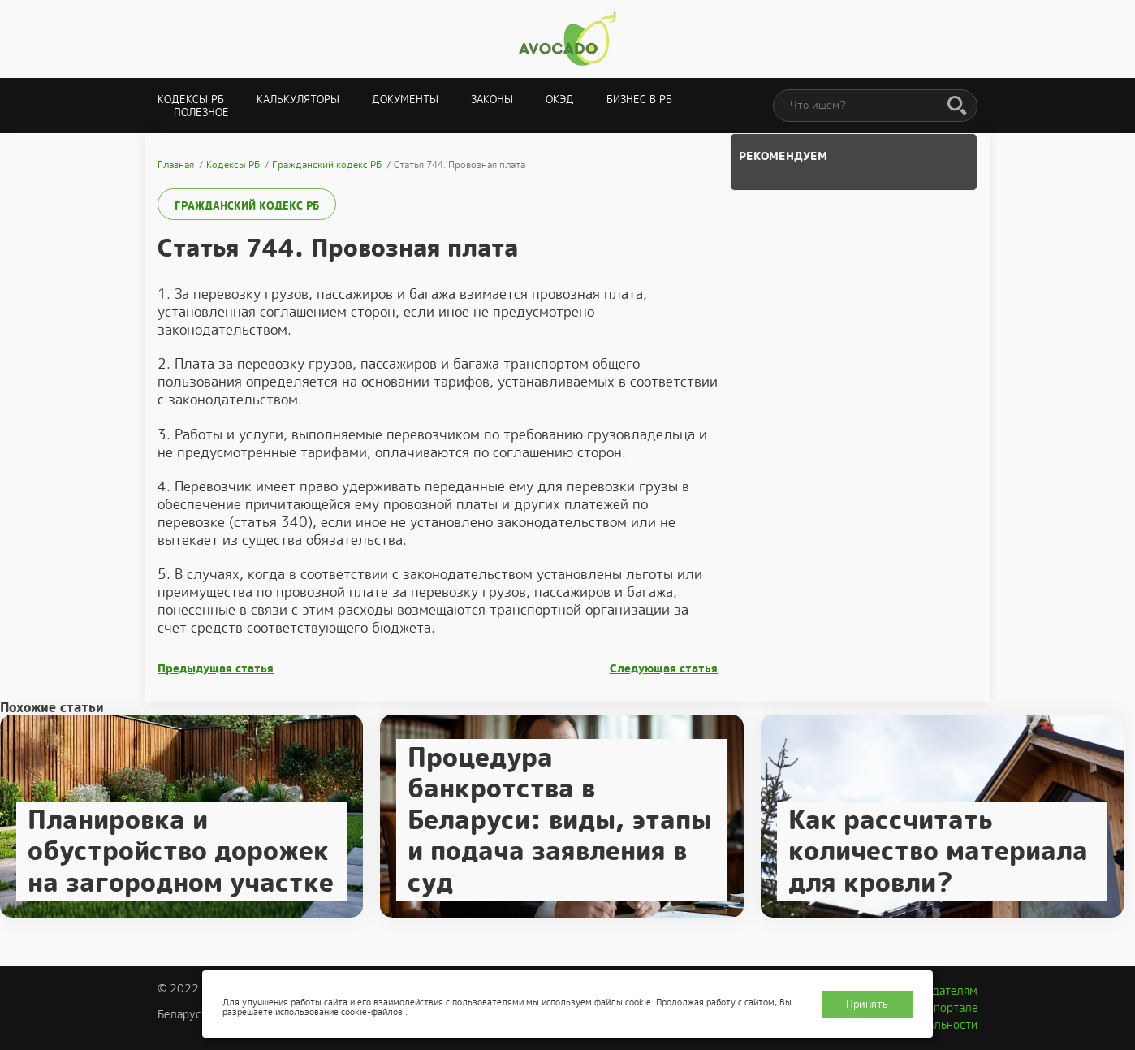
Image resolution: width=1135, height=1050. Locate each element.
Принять (867, 1004)
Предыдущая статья (216, 669)
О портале (949, 1008)
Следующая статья (664, 669)
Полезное (201, 112)
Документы (405, 99)
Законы (492, 99)
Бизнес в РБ (639, 99)
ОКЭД (560, 99)
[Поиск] (957, 106)
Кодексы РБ (191, 99)
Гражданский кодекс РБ (247, 206)
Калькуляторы (298, 99)
